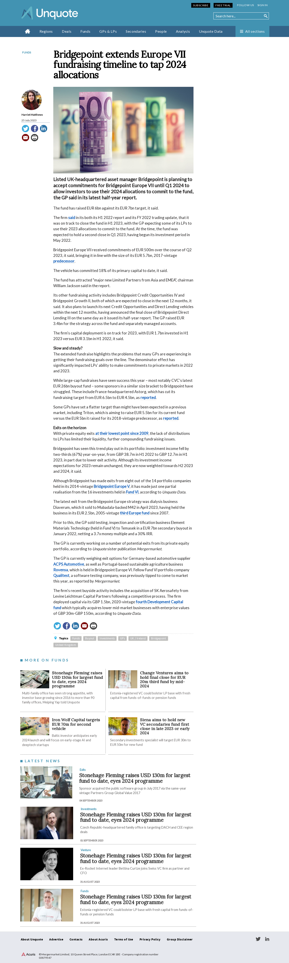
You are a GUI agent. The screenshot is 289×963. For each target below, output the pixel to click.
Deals (66, 31)
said (71, 217)
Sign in (262, 5)
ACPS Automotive (68, 564)
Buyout (89, 638)
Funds (85, 31)
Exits (83, 770)
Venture (86, 850)
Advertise (56, 939)
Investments (107, 638)
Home (27, 31)
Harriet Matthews (32, 114)
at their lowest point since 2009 (121, 433)
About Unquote (32, 939)
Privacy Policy (150, 939)
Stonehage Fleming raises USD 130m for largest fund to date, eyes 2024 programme (77, 679)
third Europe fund (134, 513)
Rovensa (60, 569)
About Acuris (98, 939)
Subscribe (200, 5)
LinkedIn (267, 939)
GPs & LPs (108, 31)
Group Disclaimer (180, 939)
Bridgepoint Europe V (112, 486)
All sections (255, 31)
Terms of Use (123, 939)
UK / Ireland (138, 638)
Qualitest (61, 575)
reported (148, 397)
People (161, 31)
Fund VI (132, 492)
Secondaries (136, 31)
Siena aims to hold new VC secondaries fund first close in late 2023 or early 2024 (164, 726)
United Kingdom (65, 645)
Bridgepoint (158, 638)
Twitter (258, 939)
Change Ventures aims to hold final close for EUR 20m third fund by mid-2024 (164, 679)
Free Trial (223, 5)
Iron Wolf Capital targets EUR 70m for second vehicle (76, 724)
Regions (46, 31)
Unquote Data (211, 31)
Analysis (183, 31)
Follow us (245, 5)
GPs (122, 638)
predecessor (64, 261)
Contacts (76, 939)
